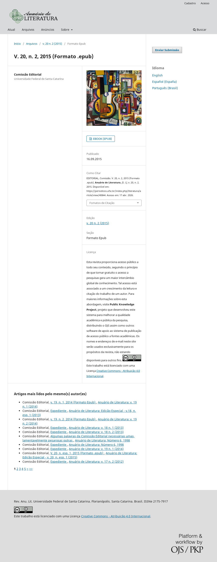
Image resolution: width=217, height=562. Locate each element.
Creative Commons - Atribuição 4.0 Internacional (115, 516)
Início (17, 44)
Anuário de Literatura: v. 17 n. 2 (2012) (96, 462)
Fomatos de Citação (101, 203)
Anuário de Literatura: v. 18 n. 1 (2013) (96, 428)
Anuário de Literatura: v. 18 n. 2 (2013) (96, 432)
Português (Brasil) (165, 88)
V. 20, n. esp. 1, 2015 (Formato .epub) (77, 453)
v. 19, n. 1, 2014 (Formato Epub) (73, 402)
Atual (11, 30)
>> (31, 469)
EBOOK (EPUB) (102, 139)
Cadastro (190, 3)
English (157, 75)
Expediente (58, 411)
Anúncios (47, 30)
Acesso (205, 3)
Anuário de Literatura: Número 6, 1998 (102, 440)
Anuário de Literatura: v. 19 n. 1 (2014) (96, 449)
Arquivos (28, 30)
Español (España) (164, 82)
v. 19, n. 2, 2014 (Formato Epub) (73, 419)
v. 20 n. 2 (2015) (52, 44)
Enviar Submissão (167, 50)
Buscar (199, 30)
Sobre (65, 30)
